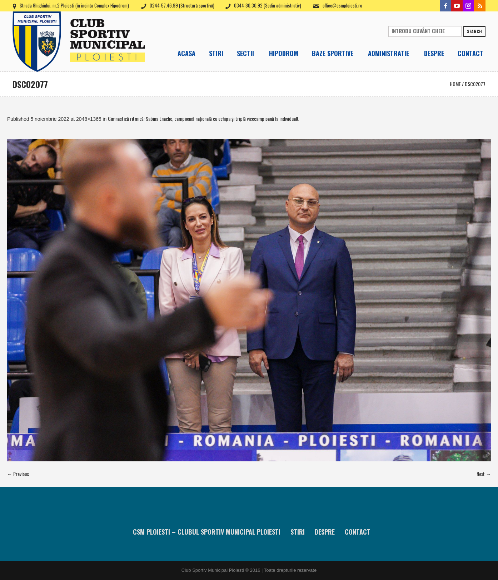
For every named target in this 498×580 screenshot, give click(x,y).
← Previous (18, 473)
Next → (484, 473)
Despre (325, 532)
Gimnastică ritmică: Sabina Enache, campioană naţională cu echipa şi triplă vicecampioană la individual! (203, 118)
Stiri (297, 532)
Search (474, 31)
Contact (357, 532)
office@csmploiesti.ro (342, 5)
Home (455, 84)
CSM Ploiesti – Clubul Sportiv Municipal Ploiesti (206, 532)
